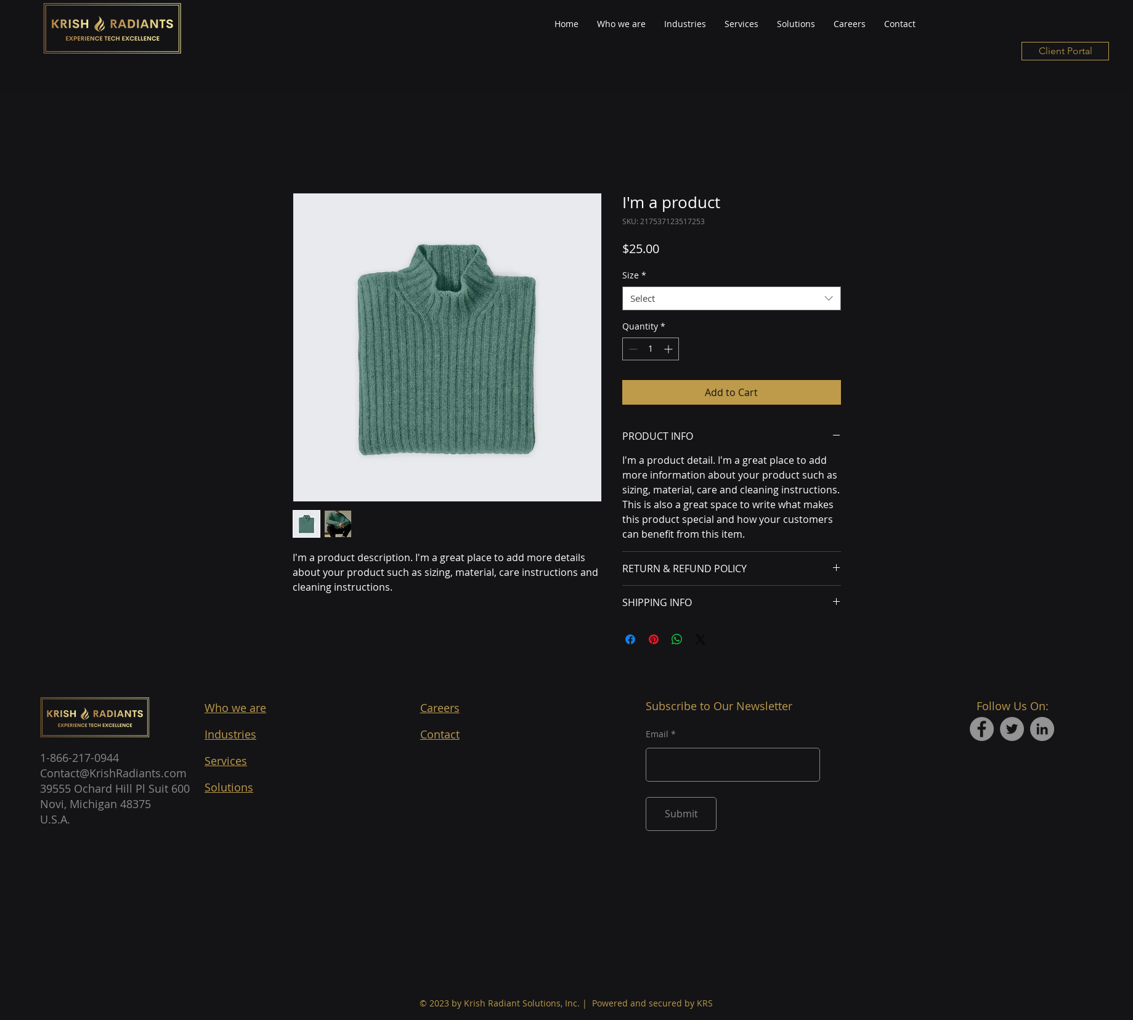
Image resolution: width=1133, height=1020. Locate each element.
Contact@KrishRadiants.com (113, 773)
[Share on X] (700, 639)
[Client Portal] (1065, 51)
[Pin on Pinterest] (653, 639)
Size (634, 275)
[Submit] (681, 814)
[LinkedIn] (1042, 729)
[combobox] (731, 298)
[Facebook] (982, 729)
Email (657, 734)
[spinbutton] (651, 349)
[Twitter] (1012, 729)
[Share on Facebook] (630, 639)
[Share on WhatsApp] (677, 639)
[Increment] (669, 349)
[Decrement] (632, 349)
